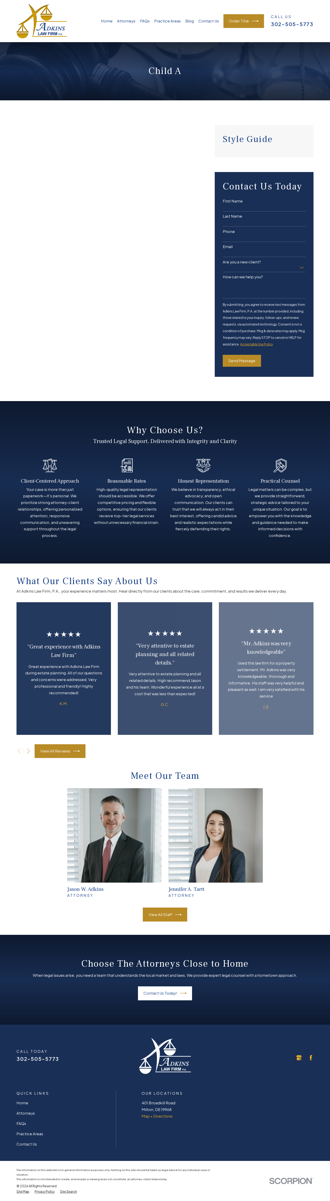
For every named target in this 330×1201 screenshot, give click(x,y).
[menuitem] (22, 1191)
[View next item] (28, 751)
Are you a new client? (242, 262)
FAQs (21, 1123)
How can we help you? (243, 277)
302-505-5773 (292, 24)
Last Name (232, 216)
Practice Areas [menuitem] (167, 21)
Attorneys (25, 1113)
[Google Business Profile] (299, 1057)
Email (228, 246)
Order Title (243, 21)
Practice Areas (29, 1133)
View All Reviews (60, 751)
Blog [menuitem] (189, 21)
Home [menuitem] (107, 21)
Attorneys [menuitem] (126, 21)
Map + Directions (157, 1116)
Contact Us (26, 1144)
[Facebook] (311, 1057)
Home (22, 1102)
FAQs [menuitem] (145, 21)
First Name (233, 201)
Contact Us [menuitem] (208, 21)
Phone (229, 231)
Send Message (241, 360)
